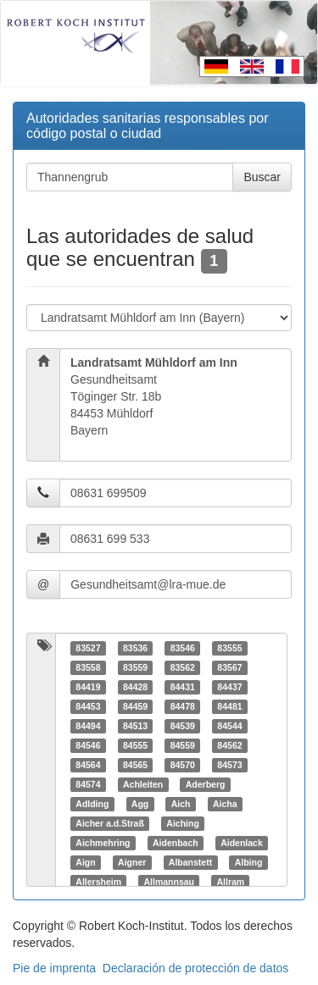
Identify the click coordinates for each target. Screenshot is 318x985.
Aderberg (206, 784)
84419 (87, 687)
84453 (87, 706)
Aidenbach (175, 843)
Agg (139, 804)
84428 (135, 687)
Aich (181, 804)
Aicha (225, 804)
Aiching (182, 823)
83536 (135, 648)
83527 (87, 648)
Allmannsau (168, 882)
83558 (87, 667)
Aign (85, 862)
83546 (182, 648)
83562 (182, 667)
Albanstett (190, 862)
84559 (182, 745)
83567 (229, 667)
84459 (135, 706)
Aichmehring (102, 843)
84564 (87, 765)
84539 (182, 726)
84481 (229, 706)
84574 (87, 784)
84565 (135, 765)
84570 (182, 765)
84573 (229, 765)
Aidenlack (241, 843)
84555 (135, 745)
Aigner (132, 862)
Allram (230, 882)
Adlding (92, 804)
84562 (229, 745)
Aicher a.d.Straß (109, 823)
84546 (87, 745)
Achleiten (143, 784)
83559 (135, 667)
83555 (229, 648)
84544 (229, 726)
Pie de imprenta (54, 968)
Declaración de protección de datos (195, 968)
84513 (135, 726)
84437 (229, 687)
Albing (249, 862)
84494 (87, 726)
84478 (182, 706)
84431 (182, 687)
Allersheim (98, 882)
